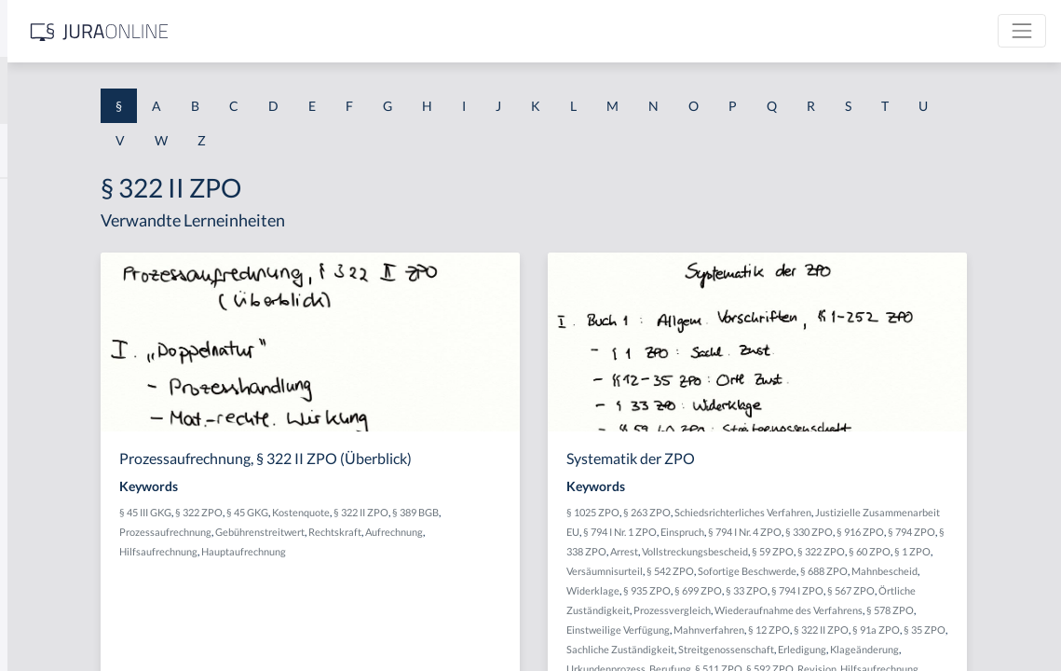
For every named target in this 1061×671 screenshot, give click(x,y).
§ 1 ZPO (983, 571)
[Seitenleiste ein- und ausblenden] (268, 28)
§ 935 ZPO (863, 610)
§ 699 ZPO (914, 610)
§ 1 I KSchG (47, 575)
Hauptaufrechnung (516, 551)
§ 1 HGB (38, 324)
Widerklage (809, 610)
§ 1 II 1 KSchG (54, 617)
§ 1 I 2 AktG (48, 450)
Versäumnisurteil (751, 590)
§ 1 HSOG (43, 366)
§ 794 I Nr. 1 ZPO (845, 532)
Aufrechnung (359, 551)
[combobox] (149, 90)
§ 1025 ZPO (739, 512)
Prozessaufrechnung (401, 532)
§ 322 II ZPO (572, 512)
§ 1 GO (34, 282)
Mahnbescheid (746, 610)
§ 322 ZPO (410, 512)
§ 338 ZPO (882, 551)
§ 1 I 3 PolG (47, 533)
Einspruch (908, 532)
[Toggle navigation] (1022, 31)
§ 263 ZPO (793, 512)
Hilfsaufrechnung (431, 551)
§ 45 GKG (459, 512)
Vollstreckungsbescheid (766, 571)
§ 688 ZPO (970, 590)
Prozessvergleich (934, 629)
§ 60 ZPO (940, 571)
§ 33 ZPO (963, 610)
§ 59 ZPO (843, 571)
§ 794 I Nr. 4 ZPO (970, 532)
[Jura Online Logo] (390, 31)
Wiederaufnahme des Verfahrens (787, 649)
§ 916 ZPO (780, 551)
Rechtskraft (570, 532)
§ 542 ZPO (816, 590)
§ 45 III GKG (357, 512)
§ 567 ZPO (761, 629)
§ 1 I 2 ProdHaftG (65, 492)
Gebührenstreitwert (495, 532)
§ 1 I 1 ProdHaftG (65, 408)
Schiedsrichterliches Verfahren (889, 512)
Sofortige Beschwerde (893, 590)
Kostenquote (512, 512)
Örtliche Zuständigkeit (840, 629)
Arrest (924, 551)
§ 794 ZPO (831, 551)
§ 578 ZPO (888, 649)
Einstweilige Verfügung (967, 649)
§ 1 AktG (39, 198)
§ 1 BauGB (45, 240)
